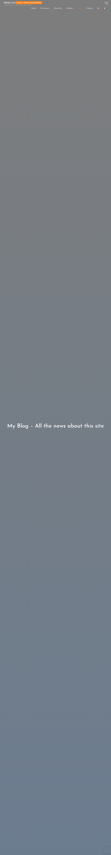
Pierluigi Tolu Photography (23, 3)
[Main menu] (106, 4)
